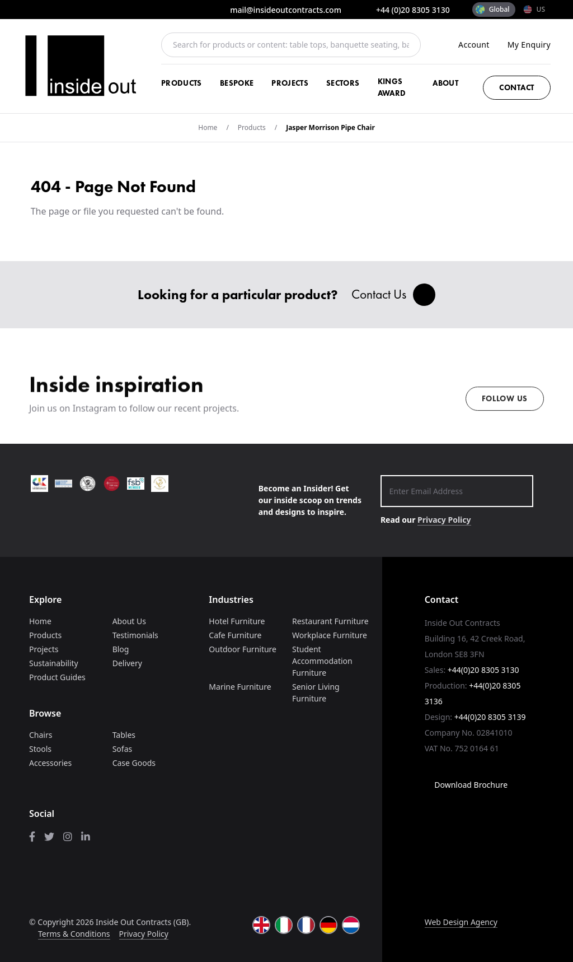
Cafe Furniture (235, 635)
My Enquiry (529, 44)
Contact (516, 87)
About (445, 83)
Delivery (127, 663)
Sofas (122, 748)
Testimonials (135, 635)
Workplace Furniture (329, 635)
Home (207, 127)
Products (181, 83)
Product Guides (57, 677)
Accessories (50, 762)
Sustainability (53, 663)
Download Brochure (466, 784)
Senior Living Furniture (316, 692)
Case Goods (134, 762)
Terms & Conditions (74, 933)
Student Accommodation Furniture (322, 661)
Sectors (342, 83)
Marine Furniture (240, 686)
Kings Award (392, 87)
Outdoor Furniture (242, 649)
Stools (40, 748)
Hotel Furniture (237, 621)
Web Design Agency (461, 922)
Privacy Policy (444, 519)
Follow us (505, 406)
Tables (123, 734)
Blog (120, 649)
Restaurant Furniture (330, 621)
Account (474, 44)
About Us (129, 621)
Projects (289, 83)
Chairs (40, 734)
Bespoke (236, 83)
